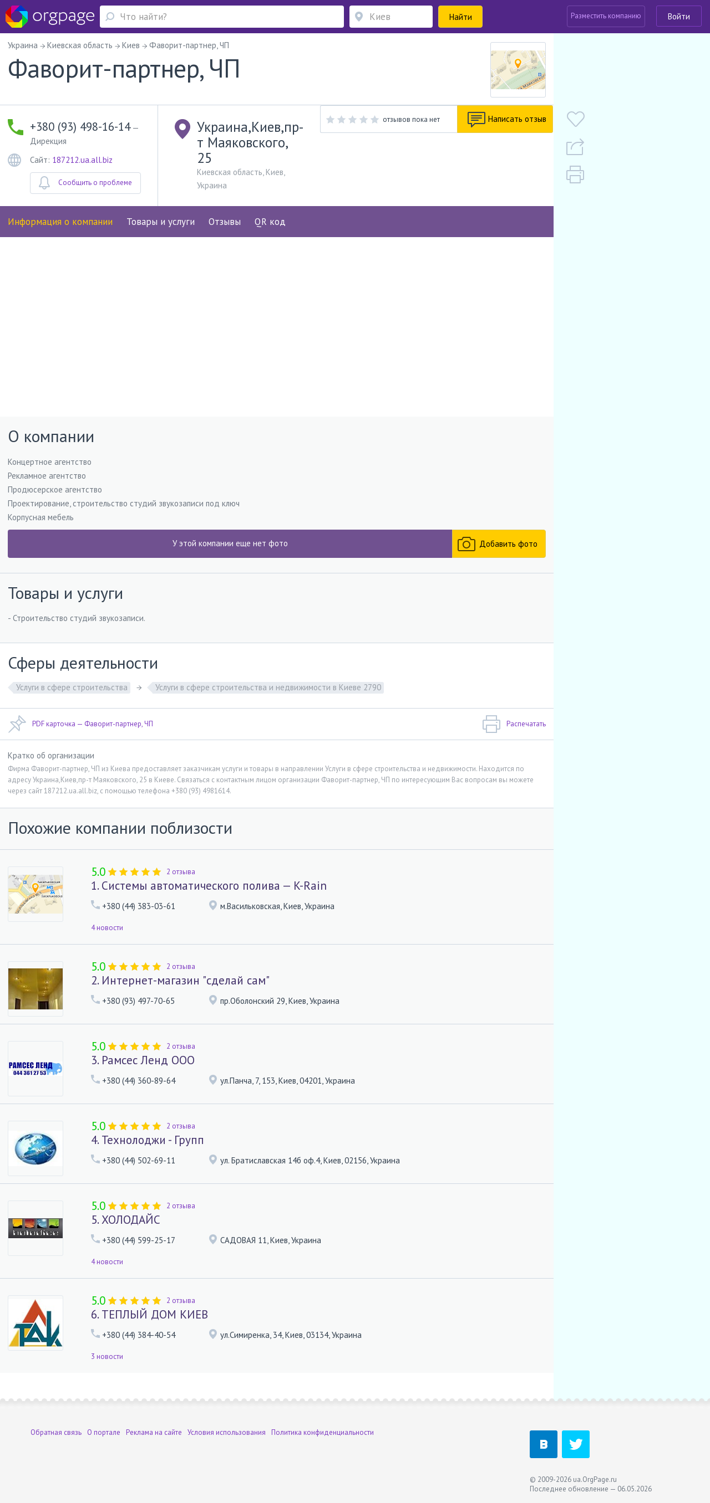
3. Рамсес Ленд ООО (143, 1075)
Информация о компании (60, 204)
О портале (103, 1432)
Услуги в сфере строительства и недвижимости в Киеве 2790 (268, 703)
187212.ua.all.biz (82, 146)
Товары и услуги (160, 204)
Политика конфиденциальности (322, 1432)
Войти (679, 16)
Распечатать (514, 740)
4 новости (107, 943)
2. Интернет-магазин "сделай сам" (180, 995)
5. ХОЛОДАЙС (125, 1235)
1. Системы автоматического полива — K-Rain (209, 901)
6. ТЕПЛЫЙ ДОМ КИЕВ (149, 1329)
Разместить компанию (606, 15)
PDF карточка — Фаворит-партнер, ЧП (80, 740)
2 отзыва (180, 887)
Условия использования (226, 1432)
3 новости (107, 1372)
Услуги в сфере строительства (72, 703)
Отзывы (225, 204)
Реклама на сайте (154, 1432)
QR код (270, 204)
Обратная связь (56, 1432)
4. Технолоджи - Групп (147, 1155)
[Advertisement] (277, 340)
